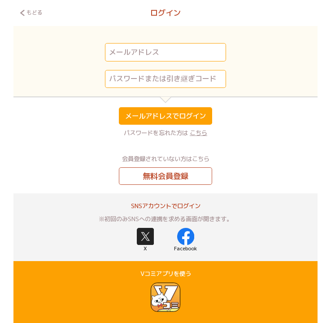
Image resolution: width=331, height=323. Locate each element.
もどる (31, 12)
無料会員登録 (165, 176)
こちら (198, 133)
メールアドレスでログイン (165, 116)
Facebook (185, 240)
